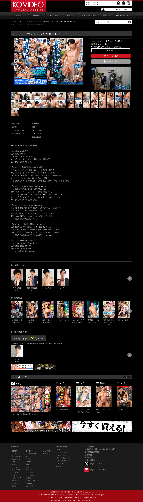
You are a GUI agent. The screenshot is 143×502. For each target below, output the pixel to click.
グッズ (45, 454)
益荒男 (28, 478)
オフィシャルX (96, 464)
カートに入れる (111, 55)
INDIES (28, 451)
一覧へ (127, 377)
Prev (13, 64)
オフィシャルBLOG (98, 470)
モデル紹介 (54, 15)
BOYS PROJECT (32, 481)
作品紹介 (37, 15)
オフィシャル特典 (89, 15)
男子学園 (46, 451)
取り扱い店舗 (61, 447)
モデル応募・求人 (123, 15)
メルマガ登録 (90, 460)
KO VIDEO (60, 492)
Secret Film (16, 459)
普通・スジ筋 (36, 137)
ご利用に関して (62, 455)
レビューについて (63, 463)
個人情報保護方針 (92, 452)
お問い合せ (89, 457)
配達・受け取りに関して (66, 461)
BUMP (14, 464)
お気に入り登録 (112, 61)
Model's (29, 462)
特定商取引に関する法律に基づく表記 (100, 449)
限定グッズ (71, 15)
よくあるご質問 (62, 453)
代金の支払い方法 (63, 458)
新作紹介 (19, 15)
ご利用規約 (89, 447)
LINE (13, 462)
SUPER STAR (31, 454)
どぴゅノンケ (17, 478)
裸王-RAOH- (16, 456)
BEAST (14, 451)
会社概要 (88, 455)
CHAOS (41, 130)
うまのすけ (30, 475)
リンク (58, 467)
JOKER (14, 475)
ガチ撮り (29, 459)
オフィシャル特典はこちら (115, 47)
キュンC (29, 467)
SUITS (14, 467)
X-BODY (15, 481)
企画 (39, 133)
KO (27, 456)
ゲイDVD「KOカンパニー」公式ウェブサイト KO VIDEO (30, 21)
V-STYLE (29, 486)
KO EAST (34, 130)
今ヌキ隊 (29, 470)
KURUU (15, 473)
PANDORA (16, 470)
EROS (14, 454)
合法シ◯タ (16, 483)
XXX (27, 464)
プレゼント (105, 15)
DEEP (14, 486)
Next (84, 64)
